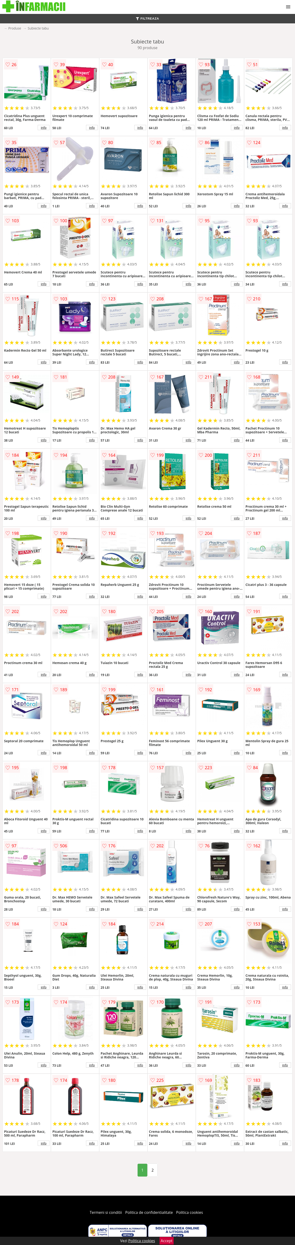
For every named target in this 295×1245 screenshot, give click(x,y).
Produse (14, 28)
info (43, 127)
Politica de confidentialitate (149, 1212)
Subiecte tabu (38, 28)
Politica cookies (189, 1212)
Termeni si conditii (106, 1212)
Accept (166, 1240)
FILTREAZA (147, 18)
